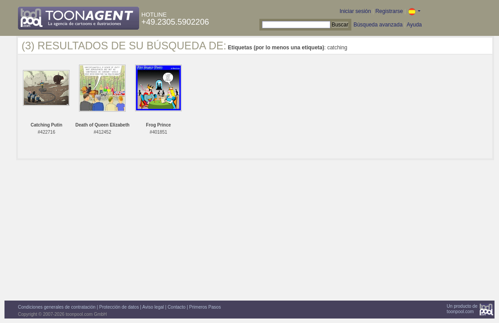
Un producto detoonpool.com (462, 309)
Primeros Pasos (205, 307)
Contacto (176, 307)
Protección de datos (119, 307)
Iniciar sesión (355, 11)
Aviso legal (153, 307)
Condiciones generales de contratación (57, 307)
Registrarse (389, 11)
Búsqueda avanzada (378, 25)
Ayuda (414, 25)
